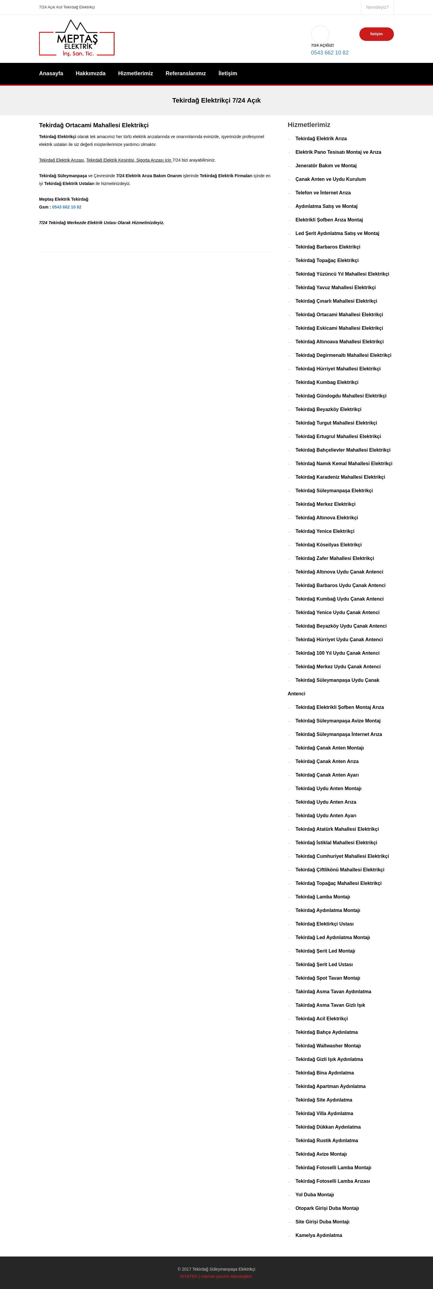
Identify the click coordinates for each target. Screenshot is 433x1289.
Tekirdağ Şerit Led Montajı (325, 951)
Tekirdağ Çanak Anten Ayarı (327, 774)
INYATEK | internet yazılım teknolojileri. (216, 1276)
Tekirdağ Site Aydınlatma (324, 1099)
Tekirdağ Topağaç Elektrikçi (327, 260)
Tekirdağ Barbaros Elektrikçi (328, 246)
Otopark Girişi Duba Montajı (327, 1208)
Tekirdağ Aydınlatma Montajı (328, 910)
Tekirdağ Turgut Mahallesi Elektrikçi (336, 422)
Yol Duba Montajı (315, 1194)
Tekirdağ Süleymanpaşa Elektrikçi (334, 490)
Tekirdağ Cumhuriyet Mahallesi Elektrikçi (342, 856)
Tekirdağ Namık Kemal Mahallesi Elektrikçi (344, 463)
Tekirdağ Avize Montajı (321, 1154)
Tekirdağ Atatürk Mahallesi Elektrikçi (337, 829)
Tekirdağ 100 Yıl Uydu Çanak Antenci (338, 653)
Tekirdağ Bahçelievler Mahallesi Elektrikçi (343, 450)
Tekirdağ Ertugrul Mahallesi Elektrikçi (338, 436)
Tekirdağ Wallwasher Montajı (328, 1045)
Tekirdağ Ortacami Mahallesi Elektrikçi (339, 314)
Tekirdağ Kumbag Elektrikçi (327, 382)
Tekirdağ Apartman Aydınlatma (331, 1086)
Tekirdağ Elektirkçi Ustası (325, 923)
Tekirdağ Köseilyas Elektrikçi (329, 544)
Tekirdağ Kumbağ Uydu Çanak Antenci (340, 598)
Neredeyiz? (377, 7)
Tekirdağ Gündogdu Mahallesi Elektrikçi (341, 395)
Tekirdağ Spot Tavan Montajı (328, 978)
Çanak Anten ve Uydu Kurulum (331, 179)
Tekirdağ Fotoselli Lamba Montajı (333, 1167)
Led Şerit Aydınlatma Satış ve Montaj (337, 233)
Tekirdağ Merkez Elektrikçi (326, 504)
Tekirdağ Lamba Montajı (323, 896)
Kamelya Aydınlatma (319, 1235)
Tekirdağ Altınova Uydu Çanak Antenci (339, 571)
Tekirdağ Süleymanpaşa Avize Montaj (338, 720)
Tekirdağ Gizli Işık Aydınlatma (329, 1059)
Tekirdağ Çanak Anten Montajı (330, 747)
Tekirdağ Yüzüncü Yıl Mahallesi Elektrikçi (342, 274)
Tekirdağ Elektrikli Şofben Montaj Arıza (340, 707)
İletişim (376, 34)
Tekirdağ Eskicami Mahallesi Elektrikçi (339, 328)
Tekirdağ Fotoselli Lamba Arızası (333, 1181)
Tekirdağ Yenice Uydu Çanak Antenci (338, 612)
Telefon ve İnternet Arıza (323, 192)
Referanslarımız (186, 73)
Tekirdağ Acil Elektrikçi (322, 1018)
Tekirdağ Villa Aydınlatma (324, 1113)
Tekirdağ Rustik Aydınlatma (327, 1140)
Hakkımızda (91, 73)
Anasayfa (51, 73)
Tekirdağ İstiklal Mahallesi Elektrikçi (336, 842)
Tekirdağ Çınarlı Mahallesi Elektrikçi (336, 301)
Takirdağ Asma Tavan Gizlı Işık (330, 1005)
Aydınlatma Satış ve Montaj (327, 206)
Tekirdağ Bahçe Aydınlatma (327, 1032)
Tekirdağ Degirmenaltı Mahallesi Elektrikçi (344, 355)
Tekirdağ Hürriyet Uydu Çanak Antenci (339, 639)
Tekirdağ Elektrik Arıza (321, 138)
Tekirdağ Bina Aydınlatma (325, 1072)
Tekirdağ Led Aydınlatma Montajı (333, 937)
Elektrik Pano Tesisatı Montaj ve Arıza (338, 152)
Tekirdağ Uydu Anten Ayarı (326, 815)
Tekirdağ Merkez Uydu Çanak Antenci (338, 666)
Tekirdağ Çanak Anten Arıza (327, 761)
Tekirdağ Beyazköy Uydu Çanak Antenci (341, 626)
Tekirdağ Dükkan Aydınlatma (328, 1127)
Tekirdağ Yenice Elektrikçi (325, 531)
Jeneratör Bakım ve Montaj (326, 165)
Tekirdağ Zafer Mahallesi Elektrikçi (335, 558)
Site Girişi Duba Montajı (323, 1221)
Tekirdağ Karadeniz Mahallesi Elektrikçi (340, 477)
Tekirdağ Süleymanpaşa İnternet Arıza (339, 734)
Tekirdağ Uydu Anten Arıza (326, 802)
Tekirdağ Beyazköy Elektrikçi (328, 409)
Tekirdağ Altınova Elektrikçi (327, 517)
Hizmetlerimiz (135, 73)
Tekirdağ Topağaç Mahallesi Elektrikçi (339, 883)
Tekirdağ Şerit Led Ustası (324, 964)
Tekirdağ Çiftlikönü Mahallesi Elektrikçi (340, 869)
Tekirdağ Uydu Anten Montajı (329, 788)
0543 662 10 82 (330, 37)
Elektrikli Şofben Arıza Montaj (329, 219)
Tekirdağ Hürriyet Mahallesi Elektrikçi (338, 368)
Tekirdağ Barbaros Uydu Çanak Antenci (341, 585)
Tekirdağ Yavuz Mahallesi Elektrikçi (336, 287)
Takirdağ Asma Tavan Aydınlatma (333, 991)
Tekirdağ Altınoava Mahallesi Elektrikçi (340, 341)
